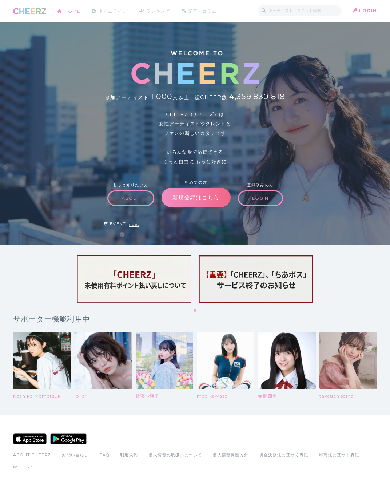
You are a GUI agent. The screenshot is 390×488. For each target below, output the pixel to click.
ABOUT (131, 198)
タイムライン (113, 10)
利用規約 (129, 454)
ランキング (159, 10)
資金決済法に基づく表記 (283, 454)
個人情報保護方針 (230, 454)
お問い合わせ (75, 454)
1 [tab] (195, 310)
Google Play (68, 438)
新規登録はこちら (196, 197)
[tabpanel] (134, 279)
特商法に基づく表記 (339, 454)
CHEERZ (29, 11)
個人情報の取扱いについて (175, 454)
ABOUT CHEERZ (32, 454)
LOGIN (368, 10)
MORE (134, 224)
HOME (72, 10)
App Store (30, 438)
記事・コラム (203, 10)
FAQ (105, 454)
